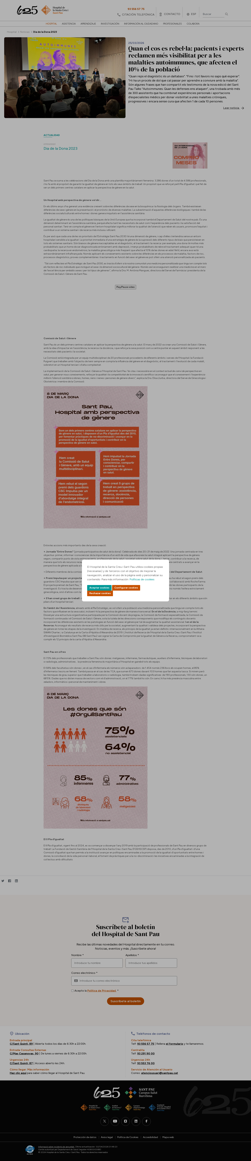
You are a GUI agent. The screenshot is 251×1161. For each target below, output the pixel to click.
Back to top (242, 1139)
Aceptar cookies (99, 587)
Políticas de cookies (142, 579)
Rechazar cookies (100, 593)
